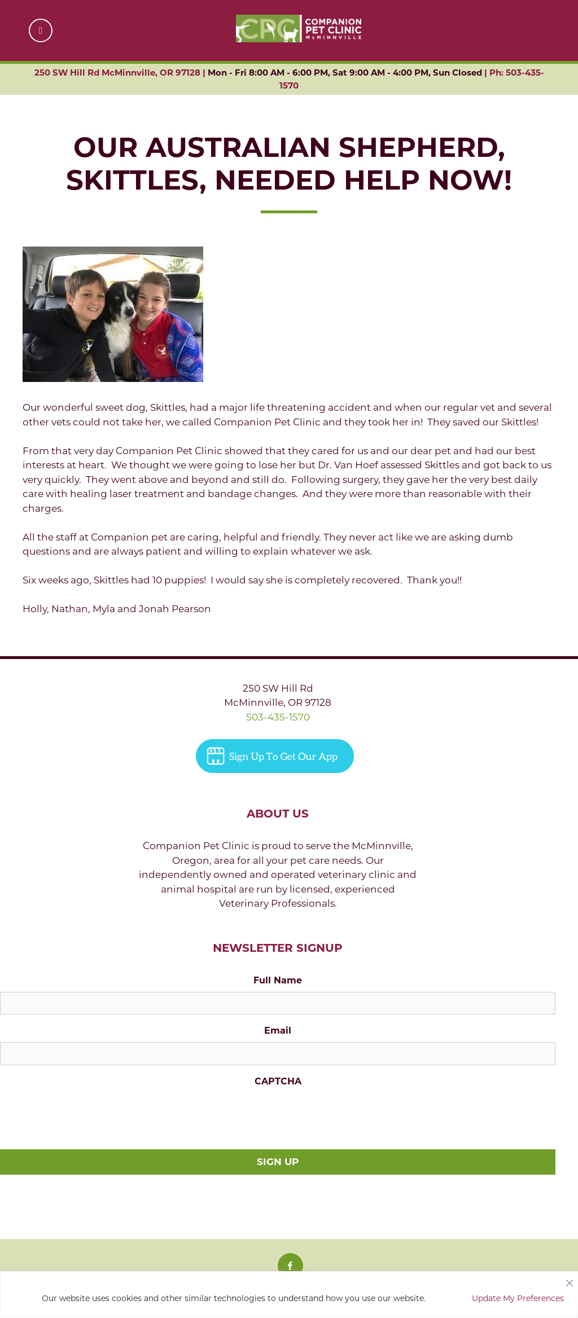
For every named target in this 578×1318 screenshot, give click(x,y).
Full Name (277, 980)
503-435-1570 (278, 717)
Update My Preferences (518, 1298)
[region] (289, 1294)
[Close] (569, 1280)
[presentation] (86, 1115)
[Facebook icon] (290, 1266)
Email (277, 1030)
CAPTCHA (278, 1081)
